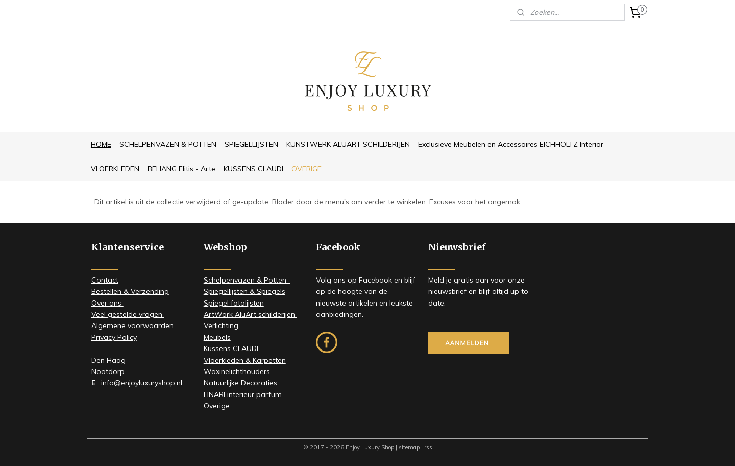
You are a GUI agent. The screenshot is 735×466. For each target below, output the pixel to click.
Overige (217, 405)
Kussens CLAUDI (231, 348)
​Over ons (107, 303)
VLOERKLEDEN (115, 168)
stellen (110, 291)
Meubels (217, 337)
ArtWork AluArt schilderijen (250, 314)
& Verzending (145, 291)
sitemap (409, 447)
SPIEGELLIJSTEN (251, 144)
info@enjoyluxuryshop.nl (141, 382)
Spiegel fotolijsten (234, 303)
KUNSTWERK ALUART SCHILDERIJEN (348, 144)
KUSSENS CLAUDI (253, 168)
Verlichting (221, 325)
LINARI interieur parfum (243, 394)
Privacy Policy (114, 337)
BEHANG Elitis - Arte (181, 168)
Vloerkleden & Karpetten (245, 360)
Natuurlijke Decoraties (240, 382)
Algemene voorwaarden (132, 325)
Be (95, 291)
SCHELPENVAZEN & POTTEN (167, 144)
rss (428, 447)
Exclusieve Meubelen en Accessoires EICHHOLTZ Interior (510, 144)
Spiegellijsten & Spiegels (244, 291)
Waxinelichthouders (237, 371)
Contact (104, 280)
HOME (101, 144)
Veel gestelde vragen (127, 314)
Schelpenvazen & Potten (247, 280)
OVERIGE (306, 168)
